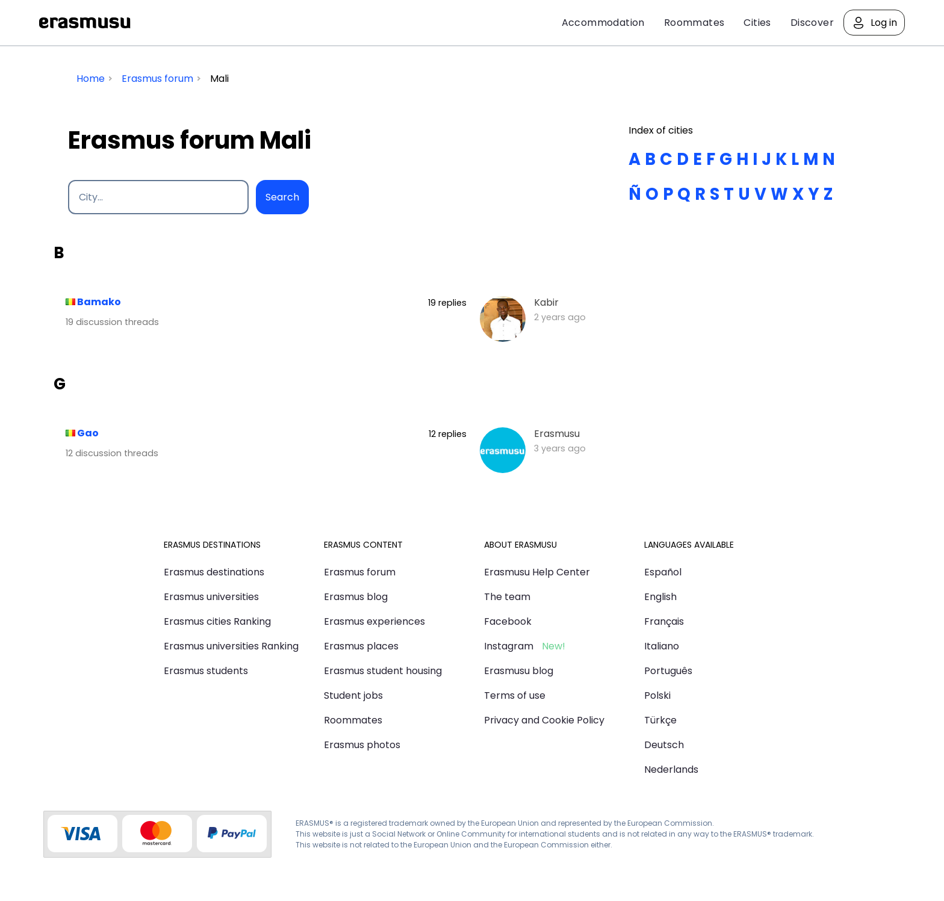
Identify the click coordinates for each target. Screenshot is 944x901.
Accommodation (603, 22)
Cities (757, 22)
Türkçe (660, 720)
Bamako (99, 302)
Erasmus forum (360, 572)
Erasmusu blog (518, 671)
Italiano (661, 646)
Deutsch (664, 745)
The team (507, 597)
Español (663, 572)
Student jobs (353, 695)
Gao (88, 433)
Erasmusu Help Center (537, 572)
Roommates (694, 22)
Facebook (508, 621)
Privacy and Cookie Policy (544, 720)
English (660, 597)
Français (664, 621)
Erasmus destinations (214, 572)
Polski (657, 695)
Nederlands (671, 769)
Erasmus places (361, 646)
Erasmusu (85, 23)
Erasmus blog (356, 597)
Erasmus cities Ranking (217, 621)
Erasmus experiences (374, 621)
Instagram (508, 646)
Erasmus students (206, 671)
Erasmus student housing (383, 671)
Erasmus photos (362, 745)
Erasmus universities (211, 597)
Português (668, 671)
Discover (812, 22)
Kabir (546, 302)
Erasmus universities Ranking (231, 646)
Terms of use (514, 695)
